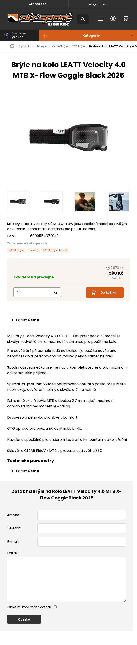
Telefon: (14, 528)
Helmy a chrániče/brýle (52, 46)
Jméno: (13, 514)
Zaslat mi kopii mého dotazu (29, 616)
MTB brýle (78, 46)
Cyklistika (25, 46)
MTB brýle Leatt (55, 250)
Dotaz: (12, 552)
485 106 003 (37, 4)
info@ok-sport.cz (99, 4)
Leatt (34, 250)
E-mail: (13, 541)
